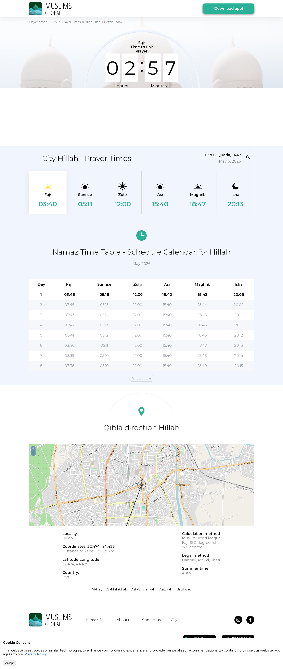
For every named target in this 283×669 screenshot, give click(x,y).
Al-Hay (97, 589)
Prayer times (38, 22)
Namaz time (96, 620)
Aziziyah (165, 589)
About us (124, 620)
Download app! (228, 8)
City (54, 22)
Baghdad (183, 589)
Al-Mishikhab (116, 589)
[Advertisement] (141, 116)
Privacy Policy (35, 654)
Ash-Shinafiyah (143, 589)
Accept (9, 663)
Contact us (151, 620)
